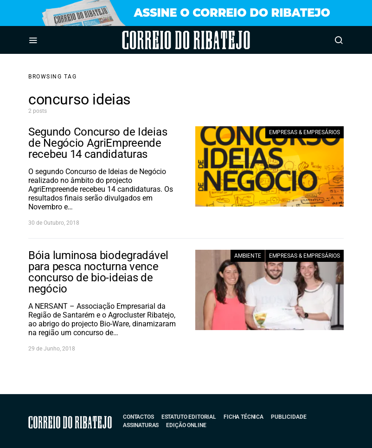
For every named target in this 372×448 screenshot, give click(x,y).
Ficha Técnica (243, 417)
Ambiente (247, 256)
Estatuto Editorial (188, 417)
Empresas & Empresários (304, 132)
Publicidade (288, 417)
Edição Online (186, 425)
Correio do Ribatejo (160, 39)
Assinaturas (141, 425)
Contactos (138, 417)
